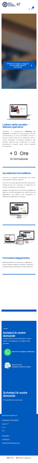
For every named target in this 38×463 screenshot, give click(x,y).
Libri (3, 431)
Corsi (3, 427)
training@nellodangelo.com (11, 443)
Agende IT (5, 424)
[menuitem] (10, 457)
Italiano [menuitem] (11, 458)
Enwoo (17, 452)
